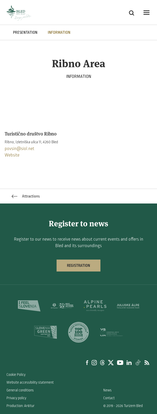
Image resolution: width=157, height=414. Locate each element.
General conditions (20, 390)
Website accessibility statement (30, 382)
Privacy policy (16, 398)
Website (12, 155)
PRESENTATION (25, 32)
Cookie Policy (15, 375)
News (107, 390)
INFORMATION (59, 32)
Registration (78, 265)
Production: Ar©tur (20, 406)
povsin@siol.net (19, 148)
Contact (109, 398)
